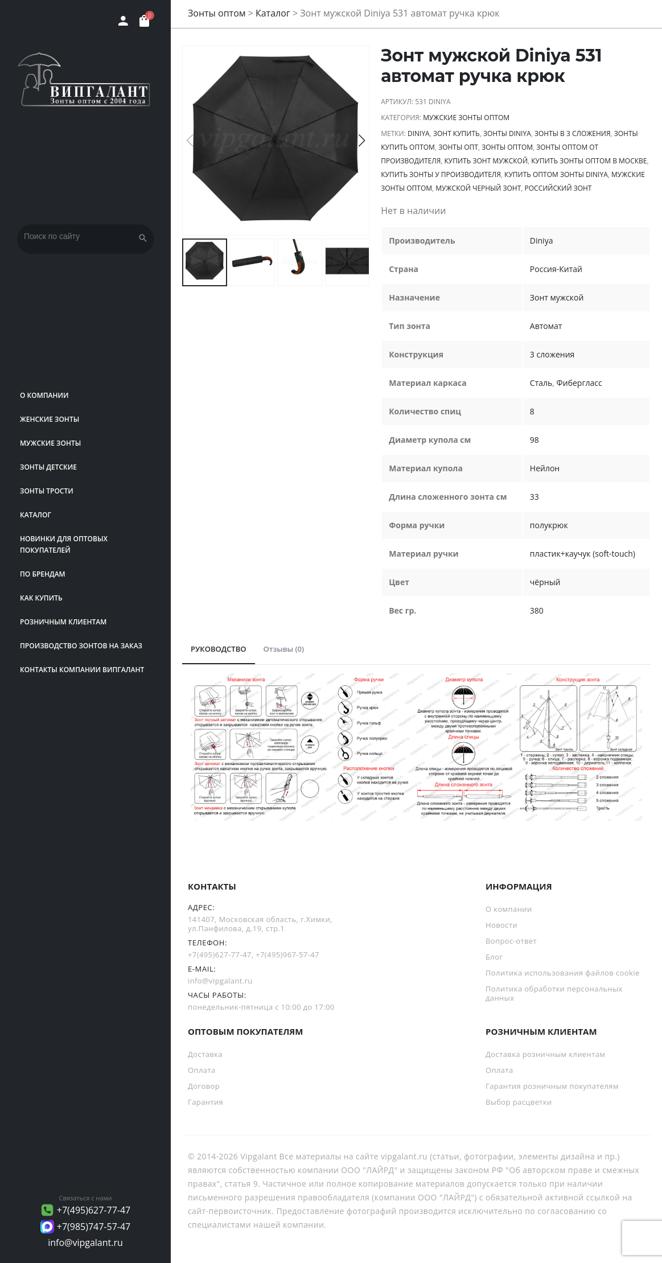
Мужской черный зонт (478, 188)
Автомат (546, 325)
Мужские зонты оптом (466, 117)
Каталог (35, 515)
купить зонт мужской (486, 161)
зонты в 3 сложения (572, 133)
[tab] (218, 649)
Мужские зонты (50, 443)
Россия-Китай (556, 269)
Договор (204, 1086)
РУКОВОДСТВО (218, 649)
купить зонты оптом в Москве (589, 161)
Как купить (41, 598)
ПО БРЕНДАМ (42, 574)
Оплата (202, 1070)
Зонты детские (48, 467)
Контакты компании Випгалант (82, 669)
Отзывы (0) (284, 649)
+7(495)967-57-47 (287, 954)
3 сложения (552, 354)
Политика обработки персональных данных (554, 993)
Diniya (419, 133)
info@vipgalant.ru (85, 1242)
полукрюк (549, 525)
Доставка (205, 1054)
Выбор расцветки (519, 1102)
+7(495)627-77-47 (94, 1210)
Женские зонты (49, 419)
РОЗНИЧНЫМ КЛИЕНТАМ (63, 622)
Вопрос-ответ (511, 941)
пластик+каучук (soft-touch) (582, 553)
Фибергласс (579, 382)
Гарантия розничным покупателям (552, 1086)
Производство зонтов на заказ (81, 646)
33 (534, 496)
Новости (501, 925)
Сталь (541, 382)
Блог (494, 957)
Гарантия (205, 1102)
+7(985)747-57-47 (94, 1226)
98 (534, 439)
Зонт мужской (557, 297)
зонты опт (458, 147)
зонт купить (456, 133)
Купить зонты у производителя (441, 174)
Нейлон (545, 468)
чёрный (545, 582)
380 (537, 610)
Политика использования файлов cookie (563, 973)
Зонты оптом (217, 13)
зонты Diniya (507, 133)
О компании (44, 395)
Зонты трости (46, 491)
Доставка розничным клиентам (545, 1054)
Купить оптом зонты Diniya (556, 174)
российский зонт (558, 188)
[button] (361, 140)
